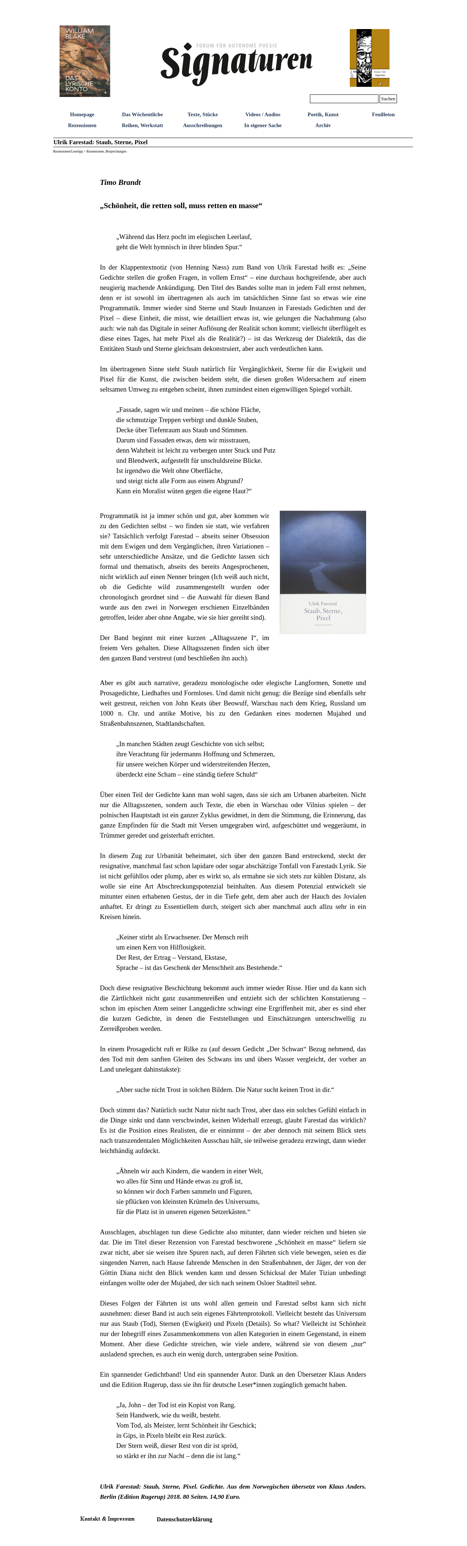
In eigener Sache (263, 125)
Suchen (388, 98)
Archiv (323, 125)
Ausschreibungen (202, 125)
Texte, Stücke (203, 114)
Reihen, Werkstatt (142, 125)
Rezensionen (82, 125)
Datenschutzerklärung (184, 1519)
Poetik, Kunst (323, 114)
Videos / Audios (262, 114)
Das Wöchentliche (142, 114)
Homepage (82, 114)
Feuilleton (383, 114)
